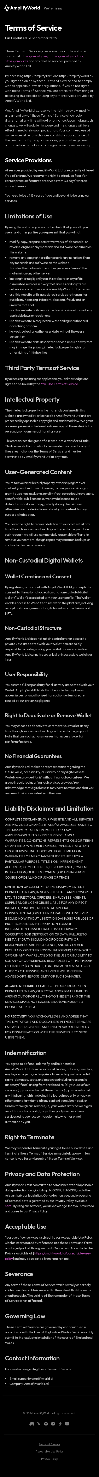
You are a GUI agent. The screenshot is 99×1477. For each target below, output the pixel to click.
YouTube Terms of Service (59, 384)
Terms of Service (49, 1444)
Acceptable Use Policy (49, 1451)
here (8, 1206)
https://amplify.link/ (34, 56)
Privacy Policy (49, 1459)
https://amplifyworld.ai (66, 56)
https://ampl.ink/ (16, 61)
